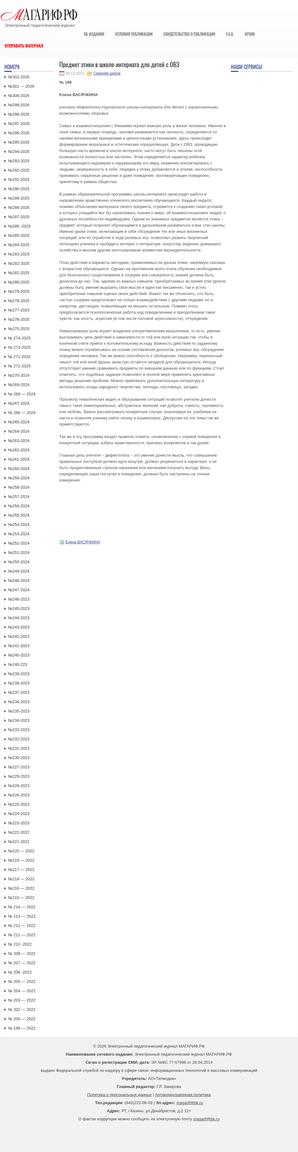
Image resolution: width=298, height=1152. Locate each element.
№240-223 (17, 664)
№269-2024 (18, 384)
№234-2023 (18, 720)
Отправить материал (24, 46)
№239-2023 (18, 673)
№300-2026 (18, 95)
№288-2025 (18, 207)
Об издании (94, 34)
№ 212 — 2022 (21, 925)
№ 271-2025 (19, 356)
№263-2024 (18, 440)
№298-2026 (18, 114)
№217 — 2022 (21, 869)
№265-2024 (18, 422)
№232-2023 (18, 739)
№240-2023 (18, 655)
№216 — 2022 (21, 888)
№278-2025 (18, 300)
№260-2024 (18, 468)
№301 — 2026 (21, 86)
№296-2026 (18, 133)
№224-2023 (18, 813)
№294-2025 (18, 151)
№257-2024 (18, 496)
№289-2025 (18, 198)
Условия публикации (134, 34)
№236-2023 (18, 701)
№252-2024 (18, 543)
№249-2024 (18, 571)
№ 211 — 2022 (21, 935)
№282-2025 (18, 263)
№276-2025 (18, 319)
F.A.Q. (230, 34)
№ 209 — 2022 (21, 953)
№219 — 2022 (21, 860)
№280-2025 (18, 282)
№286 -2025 (19, 226)
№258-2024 (18, 487)
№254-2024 (18, 524)
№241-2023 (18, 645)
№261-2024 (18, 459)
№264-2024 (18, 431)
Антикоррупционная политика (183, 1094)
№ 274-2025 (19, 338)
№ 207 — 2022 (21, 963)
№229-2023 (18, 776)
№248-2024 (18, 580)
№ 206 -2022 (20, 972)
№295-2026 (18, 142)
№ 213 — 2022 (21, 916)
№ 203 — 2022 (21, 1000)
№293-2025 (18, 161)
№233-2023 (18, 729)
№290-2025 (18, 189)
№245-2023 (18, 608)
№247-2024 (18, 590)
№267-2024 (18, 403)
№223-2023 (18, 823)
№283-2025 (18, 254)
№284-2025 (18, 244)
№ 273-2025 (19, 347)
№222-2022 (18, 832)
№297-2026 (18, 123)
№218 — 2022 (21, 879)
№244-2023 (18, 617)
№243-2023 (18, 627)
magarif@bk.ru (189, 1102)
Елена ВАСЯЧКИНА (82, 542)
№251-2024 (18, 552)
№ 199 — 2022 (21, 1028)
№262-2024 (18, 450)
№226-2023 (18, 795)
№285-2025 (18, 235)
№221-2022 (18, 841)
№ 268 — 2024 (21, 394)
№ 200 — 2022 (21, 1018)
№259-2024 (18, 478)
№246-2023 (18, 599)
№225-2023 (18, 804)
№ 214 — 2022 (21, 907)
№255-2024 (18, 515)
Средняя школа (106, 73)
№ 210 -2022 (20, 944)
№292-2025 (18, 170)
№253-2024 (18, 534)
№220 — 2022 (21, 851)
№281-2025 (18, 272)
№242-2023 (18, 636)
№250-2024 (18, 562)
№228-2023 (18, 785)
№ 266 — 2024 (21, 412)
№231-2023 (18, 748)
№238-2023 (18, 683)
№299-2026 (18, 105)
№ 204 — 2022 (21, 990)
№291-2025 (18, 179)
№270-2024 (18, 375)
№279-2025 (18, 291)
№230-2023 (18, 757)
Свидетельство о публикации (189, 34)
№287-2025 (18, 216)
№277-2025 (18, 310)
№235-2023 (18, 711)
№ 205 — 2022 (21, 981)
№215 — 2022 (21, 897)
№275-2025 (18, 328)
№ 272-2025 (19, 366)
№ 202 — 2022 (21, 1009)
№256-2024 (18, 506)
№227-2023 (18, 767)
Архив (250, 34)
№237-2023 (18, 692)
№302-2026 (18, 77)
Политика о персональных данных (119, 1094)
